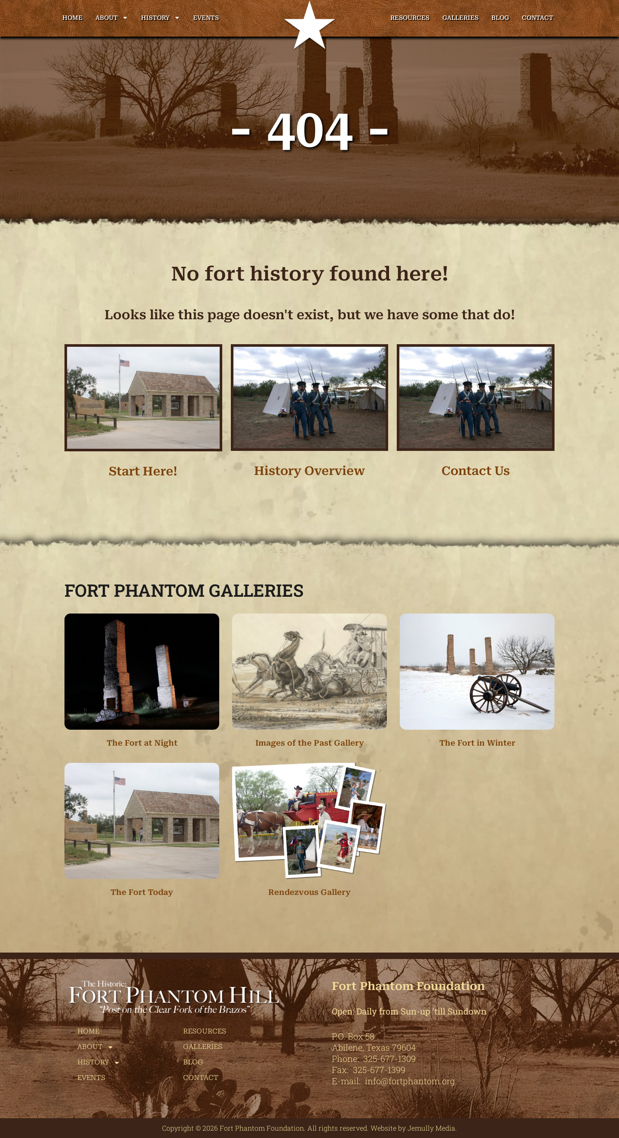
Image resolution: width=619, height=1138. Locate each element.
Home (72, 17)
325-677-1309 (389, 1058)
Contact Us (475, 471)
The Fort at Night (142, 742)
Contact (537, 17)
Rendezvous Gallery (309, 892)
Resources (409, 17)
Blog (500, 17)
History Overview (309, 471)
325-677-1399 (379, 1069)
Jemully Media (431, 1127)
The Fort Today (141, 892)
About (111, 17)
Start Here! (143, 471)
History (160, 17)
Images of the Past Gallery (309, 742)
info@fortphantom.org (410, 1080)
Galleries (460, 17)
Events (206, 17)
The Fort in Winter (477, 742)
